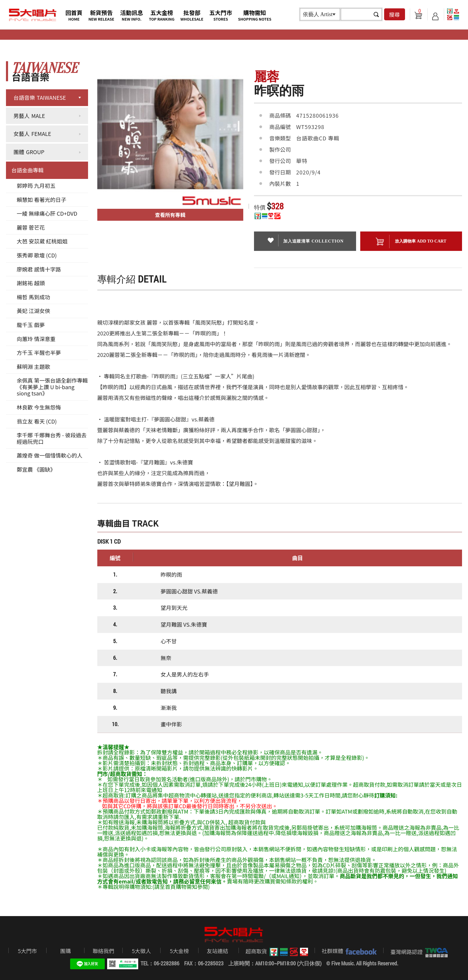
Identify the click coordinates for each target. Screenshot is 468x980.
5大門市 (27, 951)
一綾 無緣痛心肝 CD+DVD (47, 213)
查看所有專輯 (170, 214)
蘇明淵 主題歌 (33, 366)
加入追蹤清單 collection (305, 240)
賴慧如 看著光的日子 (41, 199)
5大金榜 (179, 951)
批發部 (192, 15)
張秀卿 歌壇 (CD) (37, 255)
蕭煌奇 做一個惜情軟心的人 (49, 455)
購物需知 (254, 15)
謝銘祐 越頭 (31, 283)
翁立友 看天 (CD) (37, 421)
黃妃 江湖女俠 (33, 311)
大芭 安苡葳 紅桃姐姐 (42, 241)
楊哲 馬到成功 (33, 297)
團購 (65, 951)
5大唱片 (33, 15)
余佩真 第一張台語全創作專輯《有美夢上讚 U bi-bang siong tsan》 (52, 386)
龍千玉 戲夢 (31, 325)
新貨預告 (101, 15)
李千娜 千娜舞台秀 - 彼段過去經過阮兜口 (52, 438)
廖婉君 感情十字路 (39, 269)
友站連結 (217, 951)
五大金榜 (162, 15)
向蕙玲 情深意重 (36, 339)
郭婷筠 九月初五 (36, 185)
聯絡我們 (103, 951)
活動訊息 (131, 15)
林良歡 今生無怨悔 (39, 407)
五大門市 (220, 15)
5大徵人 (141, 951)
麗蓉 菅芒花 (31, 227)
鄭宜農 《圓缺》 (36, 469)
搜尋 (394, 14)
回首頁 (73, 15)
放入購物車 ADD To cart (411, 241)
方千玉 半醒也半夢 (39, 352)
